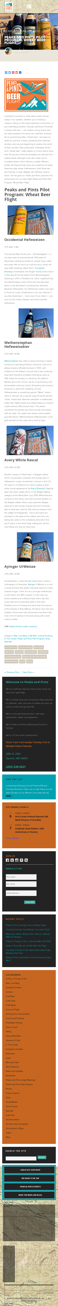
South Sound (12, 1106)
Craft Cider (10, 1001)
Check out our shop (30, 1170)
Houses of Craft (13, 1040)
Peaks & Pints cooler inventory (23, 626)
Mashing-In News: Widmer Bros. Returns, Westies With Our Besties (28, 935)
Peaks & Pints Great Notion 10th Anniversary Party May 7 (28, 959)
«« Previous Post (11, 672)
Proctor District (12, 1093)
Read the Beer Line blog (30, 1195)
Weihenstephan (11, 361)
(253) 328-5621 (16, 767)
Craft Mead (11, 1005)
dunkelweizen (30, 652)
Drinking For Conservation (18, 1014)
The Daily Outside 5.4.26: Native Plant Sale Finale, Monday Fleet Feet (28, 951)
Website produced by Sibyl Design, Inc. (26, 1298)
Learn (8, 1058)
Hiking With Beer (13, 1036)
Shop (47, 638)
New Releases (12, 1067)
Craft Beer (32, 636)
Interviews (10, 1053)
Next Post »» (28, 672)
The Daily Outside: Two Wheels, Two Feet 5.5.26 (28, 929)
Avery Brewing (37, 488)
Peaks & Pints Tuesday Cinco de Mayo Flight (26, 925)
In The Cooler (10, 638)
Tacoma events (12, 1119)
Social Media (11, 1102)
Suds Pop (10, 1115)
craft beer (19, 652)
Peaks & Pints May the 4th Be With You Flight (26, 946)
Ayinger (31, 584)
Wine (8, 1137)
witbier (29, 661)
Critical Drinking (45, 636)
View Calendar (12, 838)
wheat (22, 661)
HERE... (9, 796)
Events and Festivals (15, 1018)
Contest (9, 992)
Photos (9, 1089)
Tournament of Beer (15, 1128)
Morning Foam (12, 1062)
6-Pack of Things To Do (16, 979)
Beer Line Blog (20, 636)
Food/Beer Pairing (14, 1023)
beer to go (9, 652)
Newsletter (11, 1075)
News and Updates (14, 1071)
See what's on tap (30, 1178)
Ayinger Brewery (25, 647)
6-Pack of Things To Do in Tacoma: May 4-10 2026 (28, 941)
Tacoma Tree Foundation (17, 1124)
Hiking (9, 1031)
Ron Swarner (20, 51)
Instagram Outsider (14, 1049)
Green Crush (12, 1027)
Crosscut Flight (12, 1009)
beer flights (38, 647)
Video (8, 1133)
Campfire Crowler (13, 987)
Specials (8, 641)
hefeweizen (43, 652)
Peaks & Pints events (30, 1186)
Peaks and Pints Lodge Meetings (20, 1080)
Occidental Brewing (13, 657)
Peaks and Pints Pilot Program (31, 638)
